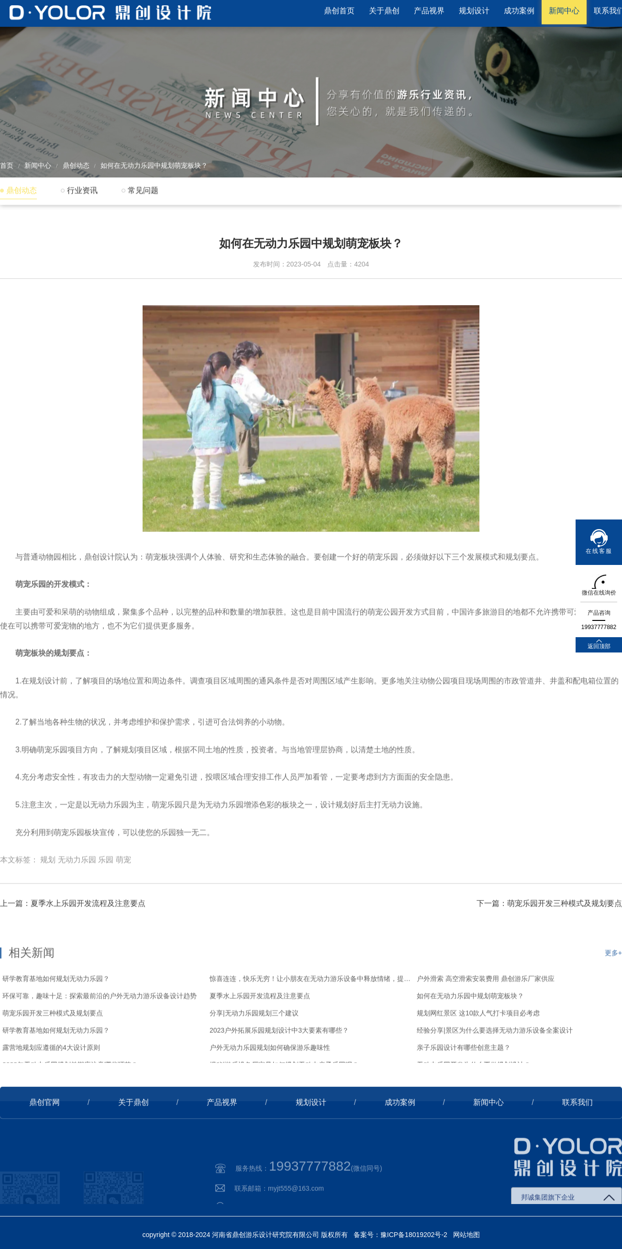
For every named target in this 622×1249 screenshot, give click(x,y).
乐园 (105, 890)
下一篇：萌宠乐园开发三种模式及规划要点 (549, 927)
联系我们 (577, 1126)
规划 (48, 890)
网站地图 (466, 1234)
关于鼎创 (133, 1126)
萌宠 (123, 890)
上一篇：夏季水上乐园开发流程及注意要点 (72, 927)
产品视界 (222, 1126)
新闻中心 (37, 163)
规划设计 (311, 1126)
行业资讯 (82, 190)
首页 (6, 163)
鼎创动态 (76, 163)
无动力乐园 (77, 890)
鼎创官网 (44, 1126)
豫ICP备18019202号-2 (413, 1234)
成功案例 (400, 1126)
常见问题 (143, 190)
